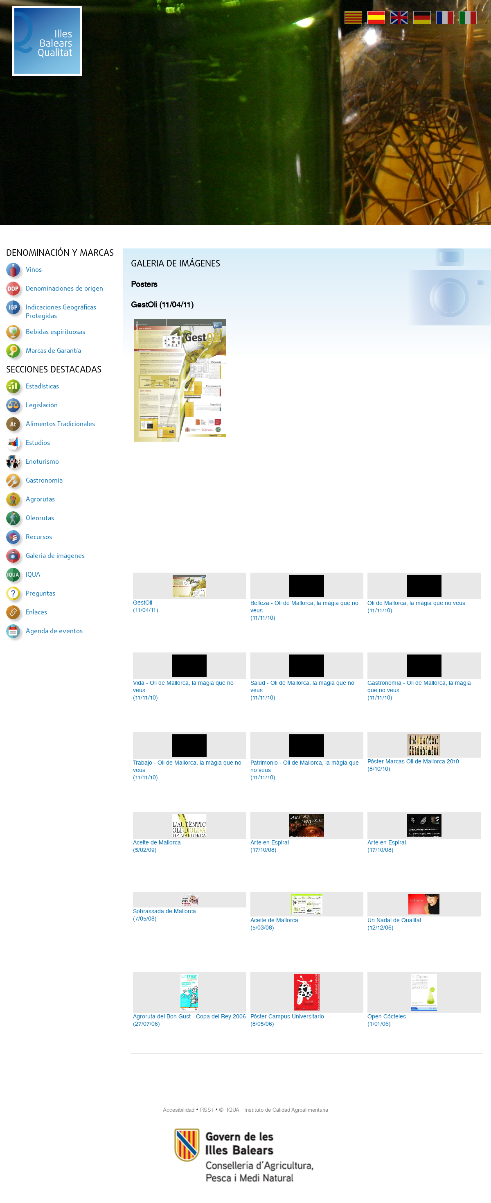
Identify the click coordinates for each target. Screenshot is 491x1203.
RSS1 (207, 1110)
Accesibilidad (178, 1110)
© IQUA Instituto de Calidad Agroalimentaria (273, 1110)
